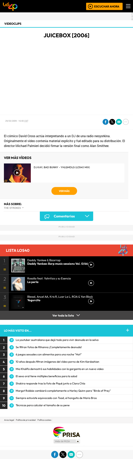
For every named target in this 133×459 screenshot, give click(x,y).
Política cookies (44, 420)
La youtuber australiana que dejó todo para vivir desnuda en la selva (57, 340)
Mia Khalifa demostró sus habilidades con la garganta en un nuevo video (60, 369)
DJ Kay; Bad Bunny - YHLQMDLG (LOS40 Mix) (62, 167)
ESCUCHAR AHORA (106, 6)
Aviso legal (9, 420)
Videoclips (12, 24)
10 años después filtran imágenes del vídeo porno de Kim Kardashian (57, 361)
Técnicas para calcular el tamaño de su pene (43, 405)
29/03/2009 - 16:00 (16, 120)
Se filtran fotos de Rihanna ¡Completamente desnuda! (49, 347)
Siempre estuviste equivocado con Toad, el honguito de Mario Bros (56, 398)
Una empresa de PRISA (66, 431)
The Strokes (12, 208)
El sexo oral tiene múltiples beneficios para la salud (46, 376)
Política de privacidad (26, 420)
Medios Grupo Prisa (67, 441)
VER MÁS (64, 191)
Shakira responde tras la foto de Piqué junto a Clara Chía (50, 383)
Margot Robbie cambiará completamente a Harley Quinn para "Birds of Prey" (63, 390)
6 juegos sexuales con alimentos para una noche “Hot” (49, 354)
